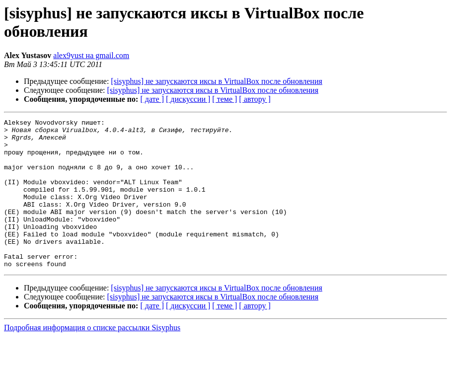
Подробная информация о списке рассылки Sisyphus (92, 357)
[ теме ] (224, 99)
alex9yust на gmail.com (91, 55)
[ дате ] (152, 99)
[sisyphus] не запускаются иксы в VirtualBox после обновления (216, 81)
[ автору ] (254, 99)
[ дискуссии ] (188, 99)
